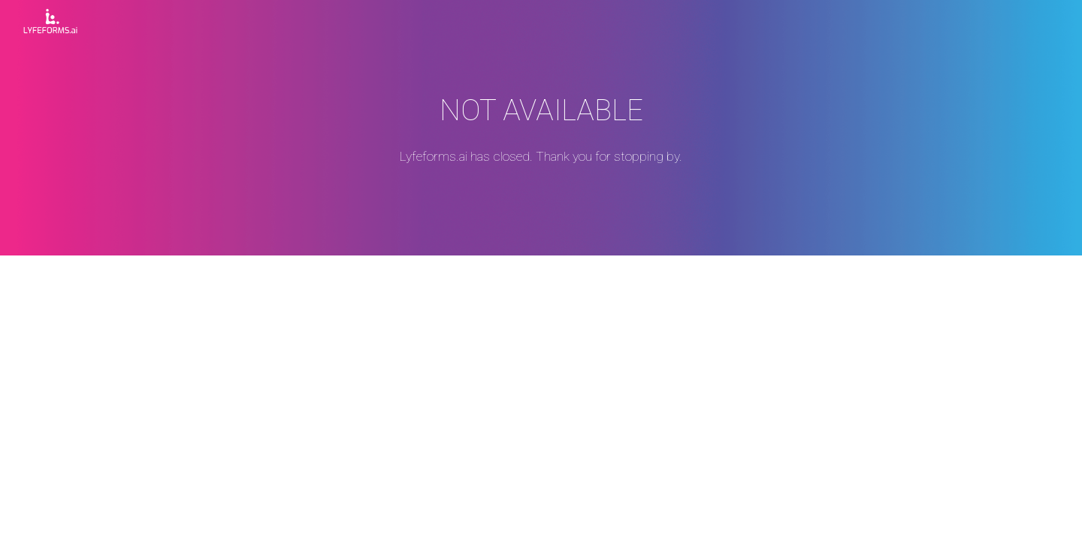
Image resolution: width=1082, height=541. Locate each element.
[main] (541, 128)
